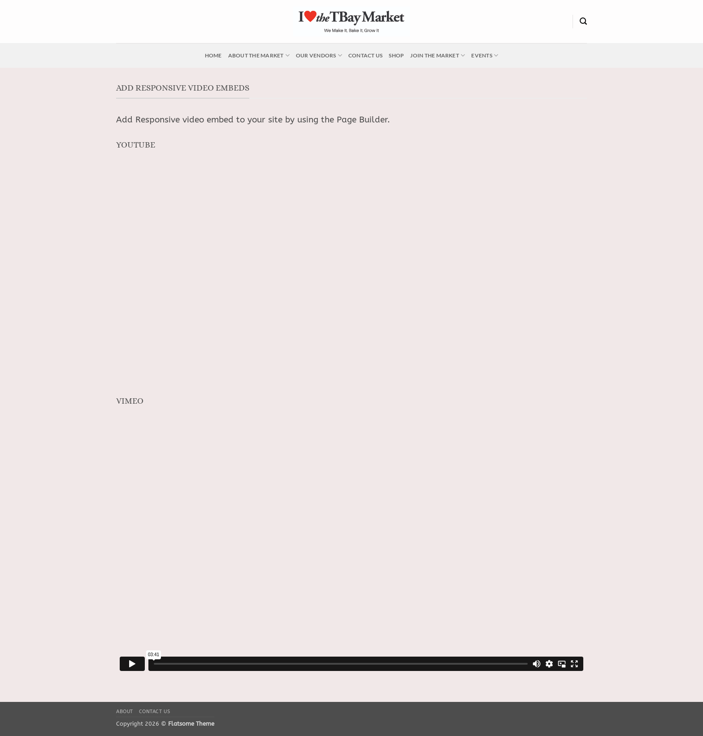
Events (484, 55)
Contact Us (365, 55)
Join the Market (437, 55)
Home (213, 55)
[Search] (583, 21)
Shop (396, 55)
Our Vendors (319, 55)
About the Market (259, 55)
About (124, 711)
